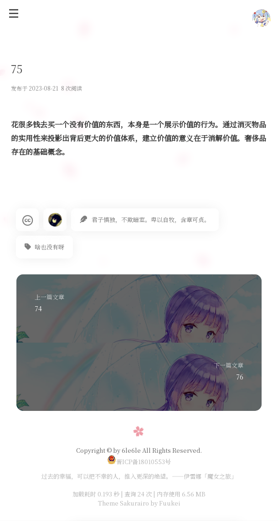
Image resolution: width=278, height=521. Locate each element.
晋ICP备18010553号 (139, 461)
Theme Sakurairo (123, 503)
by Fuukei (164, 503)
